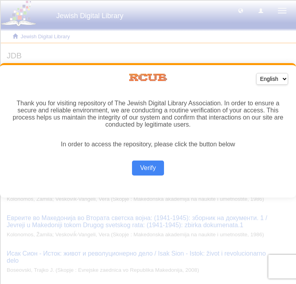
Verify (148, 167)
